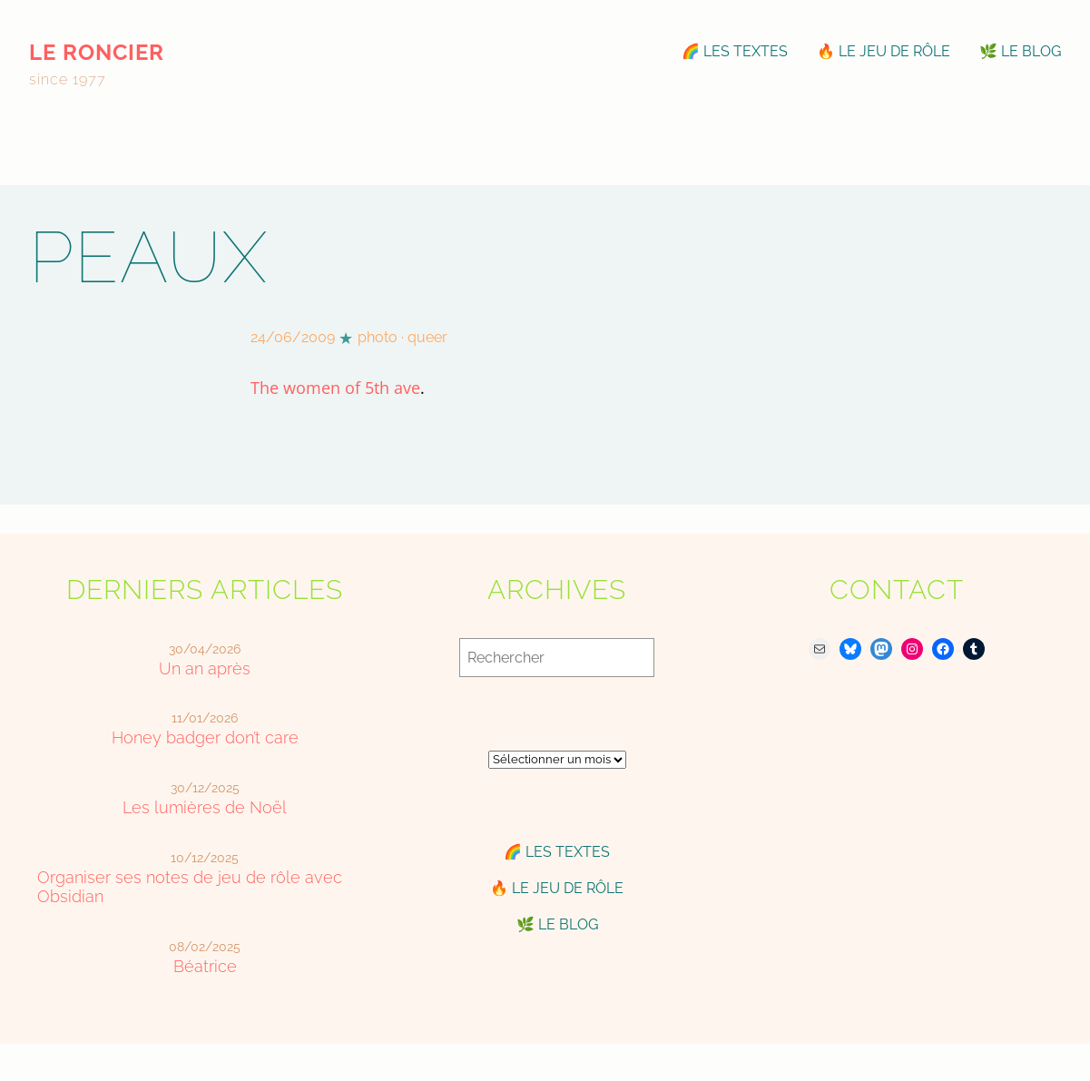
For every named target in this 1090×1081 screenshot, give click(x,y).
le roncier (96, 52)
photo (378, 337)
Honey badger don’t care (205, 737)
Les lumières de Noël (205, 807)
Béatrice (205, 966)
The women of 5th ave (335, 387)
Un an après (204, 668)
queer (427, 337)
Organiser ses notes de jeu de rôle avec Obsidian (189, 887)
